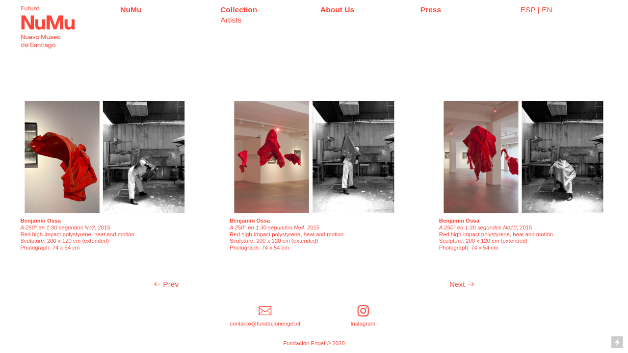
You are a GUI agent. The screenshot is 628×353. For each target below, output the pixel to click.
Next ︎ (462, 284)
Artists (230, 20)
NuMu (130, 9)
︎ (265, 310)
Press (430, 9)
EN (547, 9)
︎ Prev (166, 284)
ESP (528, 9)
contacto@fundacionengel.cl (265, 324)
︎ (363, 310)
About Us (337, 9)
